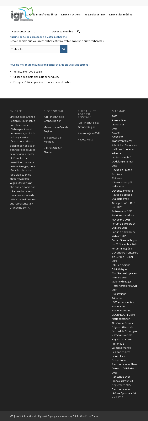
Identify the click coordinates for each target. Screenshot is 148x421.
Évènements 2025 (122, 211)
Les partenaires (121, 352)
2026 (114, 128)
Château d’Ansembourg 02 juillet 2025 (122, 182)
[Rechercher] (78, 31)
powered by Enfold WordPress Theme (79, 416)
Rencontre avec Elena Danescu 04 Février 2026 (124, 368)
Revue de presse (122, 194)
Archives (117, 174)
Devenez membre (122, 190)
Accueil (116, 132)
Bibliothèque (119, 269)
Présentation (119, 360)
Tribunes (117, 298)
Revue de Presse (122, 170)
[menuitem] (15, 14)
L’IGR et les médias (123, 302)
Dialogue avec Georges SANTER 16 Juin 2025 (123, 203)
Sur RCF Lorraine (121, 310)
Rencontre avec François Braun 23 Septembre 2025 (122, 381)
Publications (119, 294)
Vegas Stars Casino (21, 183)
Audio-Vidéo (119, 306)
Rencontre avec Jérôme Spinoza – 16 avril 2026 (124, 393)
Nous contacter (121, 318)
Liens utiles (118, 356)
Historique (118, 343)
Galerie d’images (122, 281)
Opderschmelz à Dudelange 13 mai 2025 (122, 161)
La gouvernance (121, 347)
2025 (114, 116)
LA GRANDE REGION (123, 314)
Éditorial (116, 153)
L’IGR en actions (121, 265)
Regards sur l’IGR (122, 339)
